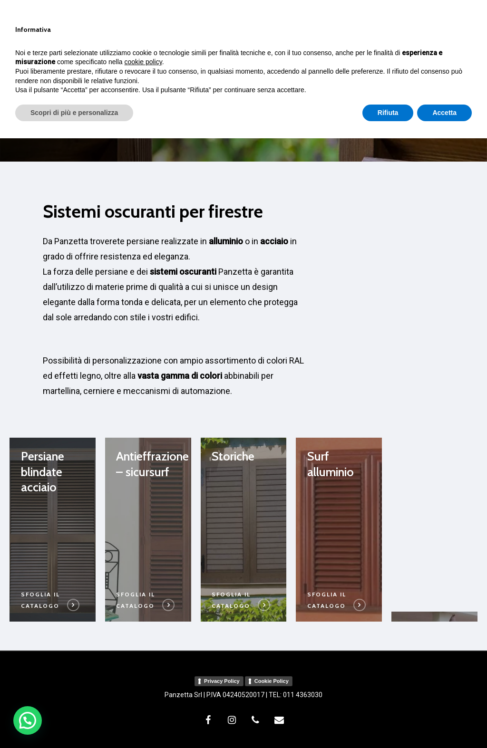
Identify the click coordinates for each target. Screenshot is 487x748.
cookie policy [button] (143, 671)
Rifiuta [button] (388, 722)
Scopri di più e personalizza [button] (74, 722)
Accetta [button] (444, 722)
